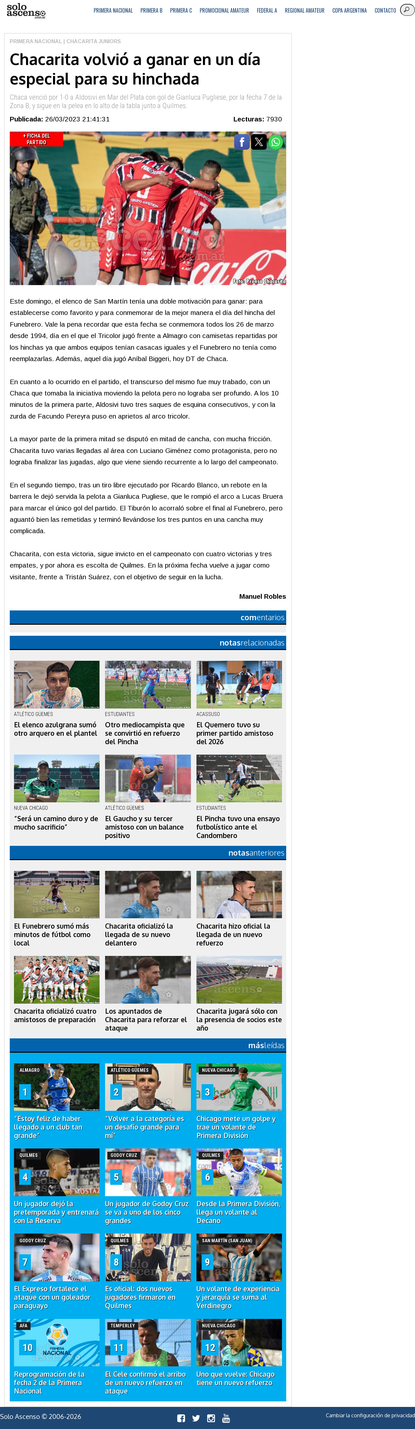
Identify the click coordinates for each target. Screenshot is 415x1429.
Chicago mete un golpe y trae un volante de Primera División (236, 1127)
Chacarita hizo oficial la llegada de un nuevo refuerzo (233, 934)
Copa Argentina (349, 10)
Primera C (181, 10)
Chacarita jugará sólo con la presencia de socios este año (239, 1019)
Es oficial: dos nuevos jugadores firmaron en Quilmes (140, 1297)
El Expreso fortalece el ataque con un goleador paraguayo (52, 1297)
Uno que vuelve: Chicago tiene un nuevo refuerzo (235, 1378)
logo (26, 11)
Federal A (267, 10)
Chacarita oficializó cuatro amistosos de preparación (55, 1015)
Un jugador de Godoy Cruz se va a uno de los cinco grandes (147, 1212)
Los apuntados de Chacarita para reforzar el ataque (146, 1019)
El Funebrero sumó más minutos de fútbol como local (52, 934)
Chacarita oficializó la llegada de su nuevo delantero (139, 934)
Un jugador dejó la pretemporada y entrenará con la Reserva (56, 1212)
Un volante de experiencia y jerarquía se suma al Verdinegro (238, 1297)
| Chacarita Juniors (91, 41)
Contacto (385, 10)
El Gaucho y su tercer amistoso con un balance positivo (144, 827)
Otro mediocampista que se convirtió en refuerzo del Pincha (145, 733)
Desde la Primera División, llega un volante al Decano (238, 1212)
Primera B (151, 10)
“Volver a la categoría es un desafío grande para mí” (144, 1127)
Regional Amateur (305, 10)
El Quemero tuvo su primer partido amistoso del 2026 (234, 733)
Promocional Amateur (224, 10)
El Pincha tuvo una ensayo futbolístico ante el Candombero (238, 827)
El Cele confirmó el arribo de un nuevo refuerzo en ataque (145, 1382)
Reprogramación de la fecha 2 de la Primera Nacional (49, 1382)
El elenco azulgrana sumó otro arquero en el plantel (55, 729)
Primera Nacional (113, 10)
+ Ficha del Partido (36, 139)
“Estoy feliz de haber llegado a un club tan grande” (48, 1127)
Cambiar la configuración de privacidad (370, 1415)
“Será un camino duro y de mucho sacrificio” (56, 822)
